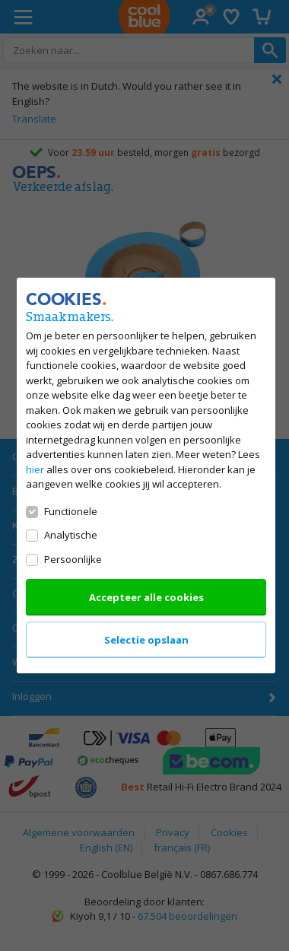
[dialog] (144, 475)
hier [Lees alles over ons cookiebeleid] (35, 469)
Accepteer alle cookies (145, 597)
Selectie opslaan (145, 640)
